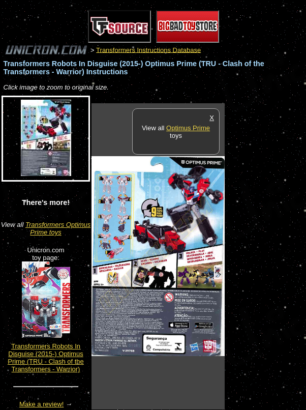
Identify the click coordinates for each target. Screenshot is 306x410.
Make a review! (41, 404)
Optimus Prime (188, 128)
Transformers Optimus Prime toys (57, 228)
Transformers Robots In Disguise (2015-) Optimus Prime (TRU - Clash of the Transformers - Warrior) (46, 357)
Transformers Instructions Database (148, 49)
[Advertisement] (265, 255)
